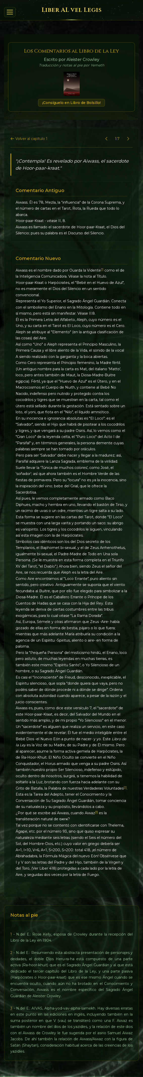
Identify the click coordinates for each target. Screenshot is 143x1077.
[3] (96, 812)
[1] (102, 269)
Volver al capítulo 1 (28, 138)
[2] (125, 787)
